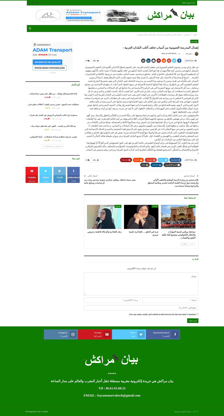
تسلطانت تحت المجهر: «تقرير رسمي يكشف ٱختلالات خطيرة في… (53, 104)
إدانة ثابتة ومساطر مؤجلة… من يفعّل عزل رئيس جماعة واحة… (52, 94)
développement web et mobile (37, 411)
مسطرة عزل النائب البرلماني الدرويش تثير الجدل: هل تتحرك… (52, 115)
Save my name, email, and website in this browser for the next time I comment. (162, 314)
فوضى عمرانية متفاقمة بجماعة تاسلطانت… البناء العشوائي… (53, 137)
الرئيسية (194, 41)
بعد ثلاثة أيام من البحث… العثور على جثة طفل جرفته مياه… (53, 126)
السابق (191, 244)
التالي (184, 244)
